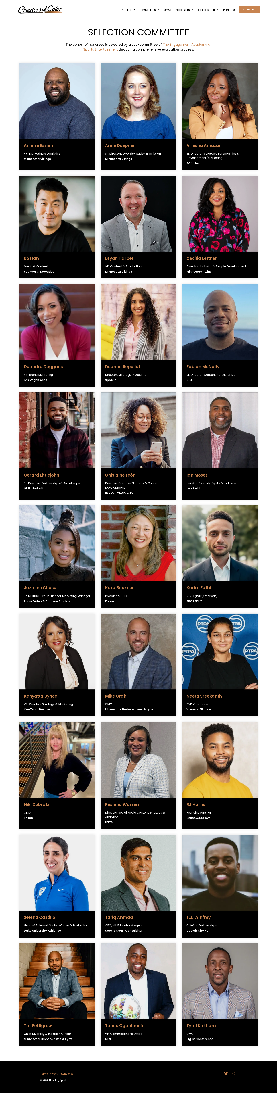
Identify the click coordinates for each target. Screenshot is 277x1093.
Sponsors (229, 10)
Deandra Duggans (43, 367)
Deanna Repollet (122, 367)
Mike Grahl (116, 696)
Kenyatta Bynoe (40, 696)
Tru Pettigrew (38, 1026)
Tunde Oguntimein (124, 1026)
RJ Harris (195, 804)
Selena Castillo (39, 917)
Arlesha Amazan (204, 145)
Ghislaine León (120, 475)
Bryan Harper (119, 258)
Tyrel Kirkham (201, 1026)
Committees (149, 10)
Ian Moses (197, 475)
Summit (168, 10)
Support (249, 9)
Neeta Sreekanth (204, 696)
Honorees (127, 10)
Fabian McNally (202, 367)
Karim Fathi (198, 588)
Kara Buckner (119, 588)
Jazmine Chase (40, 588)
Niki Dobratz (36, 804)
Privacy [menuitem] (54, 1073)
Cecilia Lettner (201, 258)
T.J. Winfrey (198, 917)
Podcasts (185, 10)
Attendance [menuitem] (67, 1073)
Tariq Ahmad (119, 917)
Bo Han (31, 258)
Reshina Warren (122, 804)
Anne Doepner (120, 145)
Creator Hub (208, 10)
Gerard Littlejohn (41, 475)
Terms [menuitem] (44, 1073)
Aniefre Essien (38, 145)
